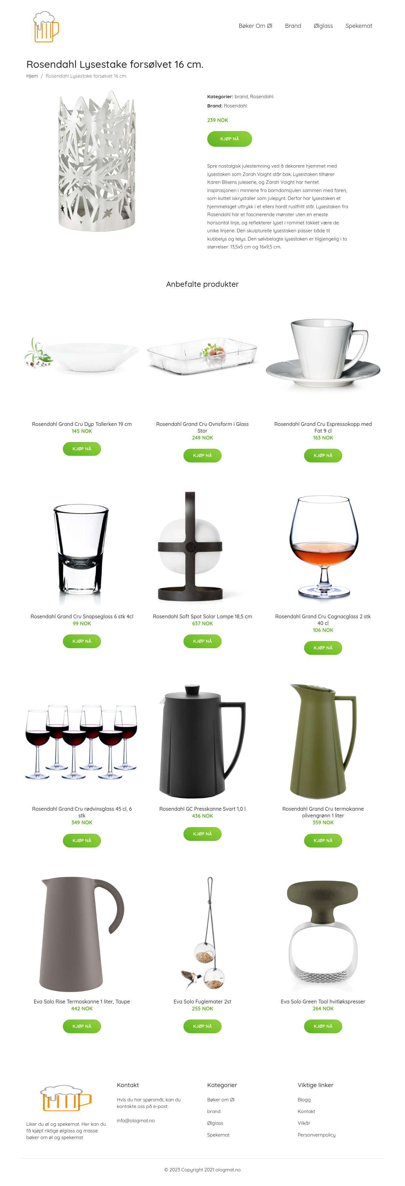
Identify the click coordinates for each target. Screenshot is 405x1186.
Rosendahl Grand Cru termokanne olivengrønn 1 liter (323, 817)
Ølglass (323, 28)
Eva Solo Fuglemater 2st (202, 1007)
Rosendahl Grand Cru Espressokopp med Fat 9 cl (323, 432)
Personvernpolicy (317, 1140)
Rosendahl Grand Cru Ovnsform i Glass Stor (202, 432)
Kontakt (306, 1117)
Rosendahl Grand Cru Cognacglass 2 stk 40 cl (323, 625)
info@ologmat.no (136, 1126)
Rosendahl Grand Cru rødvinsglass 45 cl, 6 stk (82, 817)
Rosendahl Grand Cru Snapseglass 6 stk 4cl (81, 622)
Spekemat (359, 28)
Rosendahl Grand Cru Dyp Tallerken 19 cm (82, 429)
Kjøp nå (229, 144)
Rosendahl (261, 102)
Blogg (304, 1105)
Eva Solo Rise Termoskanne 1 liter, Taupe (82, 1007)
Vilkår (304, 1128)
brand (293, 28)
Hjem (32, 81)
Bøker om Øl (255, 28)
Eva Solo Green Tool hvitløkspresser (323, 1007)
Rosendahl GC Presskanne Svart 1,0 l (202, 814)
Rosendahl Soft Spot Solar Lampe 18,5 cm (202, 622)
